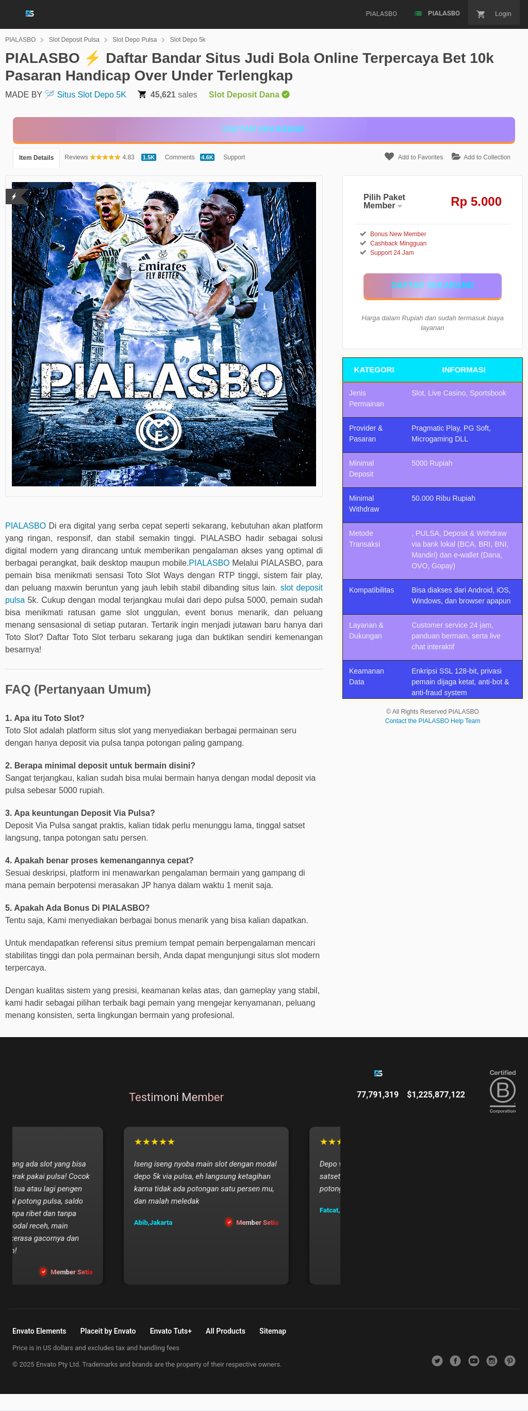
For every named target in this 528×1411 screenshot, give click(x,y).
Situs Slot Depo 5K (91, 94)
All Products (225, 1331)
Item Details (36, 157)
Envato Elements (39, 1331)
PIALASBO (20, 39)
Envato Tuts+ (171, 1331)
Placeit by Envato (108, 1331)
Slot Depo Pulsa (134, 39)
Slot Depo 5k (188, 39)
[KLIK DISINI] (264, 129)
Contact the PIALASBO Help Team (433, 721)
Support (234, 157)
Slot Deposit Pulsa (74, 39)
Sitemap (272, 1331)
